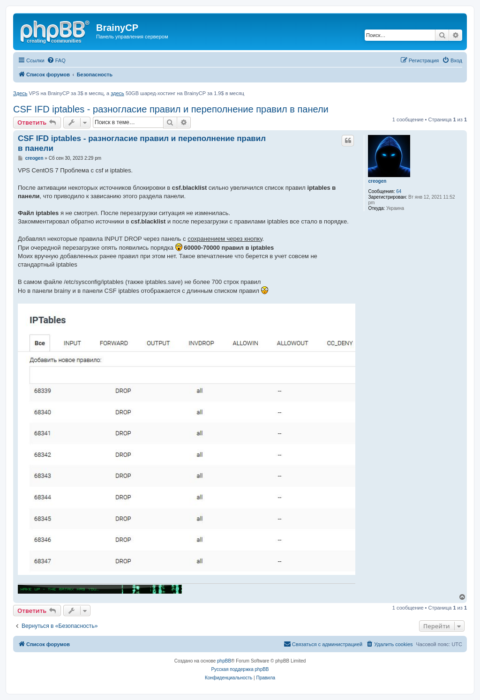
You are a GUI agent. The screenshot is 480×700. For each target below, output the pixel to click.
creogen (377, 181)
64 (398, 191)
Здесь (20, 93)
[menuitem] (56, 60)
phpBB (224, 660)
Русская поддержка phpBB (240, 669)
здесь (117, 93)
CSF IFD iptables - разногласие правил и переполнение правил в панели (171, 109)
